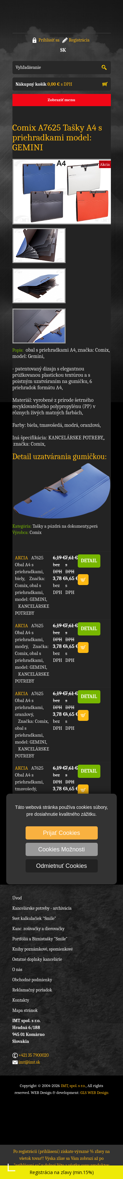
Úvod (17, 898)
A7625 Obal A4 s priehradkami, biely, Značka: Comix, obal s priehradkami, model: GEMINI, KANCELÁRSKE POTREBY (32, 585)
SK (63, 50)
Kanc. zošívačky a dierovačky (38, 928)
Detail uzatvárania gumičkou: (59, 456)
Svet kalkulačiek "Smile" (34, 918)
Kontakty (20, 1000)
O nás (17, 969)
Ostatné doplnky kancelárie (37, 959)
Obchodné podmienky (32, 979)
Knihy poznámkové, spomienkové (42, 949)
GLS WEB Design (94, 1092)
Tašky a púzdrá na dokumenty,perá (65, 526)
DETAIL (89, 561)
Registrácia (79, 40)
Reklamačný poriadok (32, 989)
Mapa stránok (25, 1010)
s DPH (44, 84)
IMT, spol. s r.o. (38, 16)
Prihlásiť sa (48, 40)
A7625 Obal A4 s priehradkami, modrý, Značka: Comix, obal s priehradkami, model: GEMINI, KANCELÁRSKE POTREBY (32, 653)
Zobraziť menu (61, 99)
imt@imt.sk (29, 1062)
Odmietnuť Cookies (61, 866)
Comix (35, 532)
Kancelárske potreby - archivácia (42, 908)
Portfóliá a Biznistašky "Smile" (40, 938)
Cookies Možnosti (61, 849)
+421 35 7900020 (34, 1055)
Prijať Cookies (61, 833)
